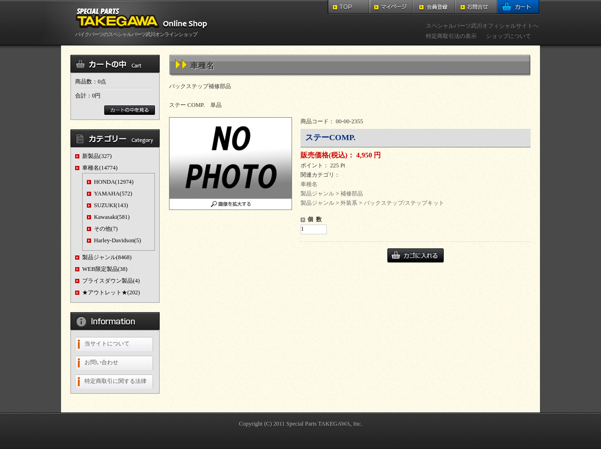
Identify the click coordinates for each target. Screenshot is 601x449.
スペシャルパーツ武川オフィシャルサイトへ (482, 25)
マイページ (391, 7)
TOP (348, 7)
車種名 (308, 184)
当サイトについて (107, 343)
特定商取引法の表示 (451, 36)
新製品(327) (97, 156)
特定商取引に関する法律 (115, 381)
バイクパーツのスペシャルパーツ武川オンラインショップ (143, 31)
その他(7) (106, 228)
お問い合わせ (101, 362)
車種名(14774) (99, 168)
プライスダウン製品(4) (111, 280)
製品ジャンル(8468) (106, 257)
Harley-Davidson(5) (117, 240)
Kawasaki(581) (112, 217)
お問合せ (476, 7)
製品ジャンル (317, 193)
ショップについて (508, 36)
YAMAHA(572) (113, 193)
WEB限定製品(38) (104, 269)
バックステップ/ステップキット (404, 203)
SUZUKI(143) (111, 205)
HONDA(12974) (114, 182)
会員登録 (434, 7)
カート (518, 7)
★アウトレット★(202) (111, 292)
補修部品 (351, 193)
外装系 (348, 203)
